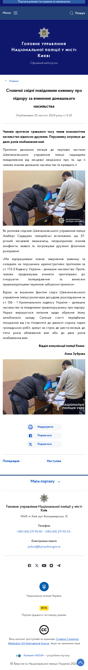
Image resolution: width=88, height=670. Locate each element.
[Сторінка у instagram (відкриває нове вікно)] (51, 565)
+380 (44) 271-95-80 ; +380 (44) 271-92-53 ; (44, 531)
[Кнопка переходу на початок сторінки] (80, 662)
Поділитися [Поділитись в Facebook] (45, 435)
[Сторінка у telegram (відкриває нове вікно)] (58, 565)
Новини (13, 81)
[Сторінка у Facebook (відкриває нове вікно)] (29, 565)
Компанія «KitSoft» (34, 655)
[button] (44, 481)
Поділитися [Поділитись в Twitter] (45, 444)
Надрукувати (45, 427)
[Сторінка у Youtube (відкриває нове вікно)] (44, 565)
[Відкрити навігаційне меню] (15, 13)
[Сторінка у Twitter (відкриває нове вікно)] (37, 565)
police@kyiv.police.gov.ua (44, 546)
